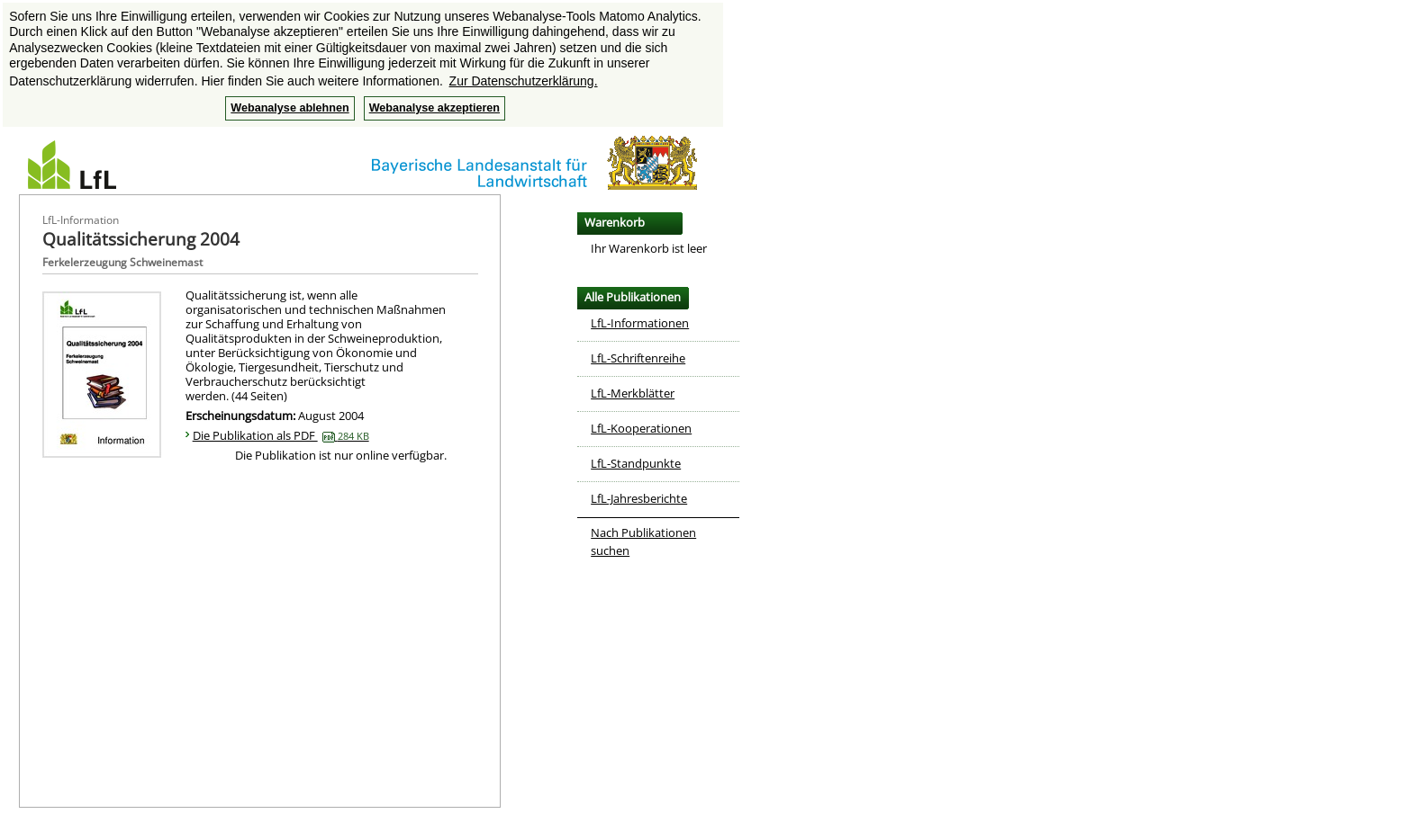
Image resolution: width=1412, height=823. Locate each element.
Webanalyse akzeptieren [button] (434, 108)
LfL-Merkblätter (632, 393)
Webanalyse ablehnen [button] (289, 108)
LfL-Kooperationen (641, 428)
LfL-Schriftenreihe (638, 358)
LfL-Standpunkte (636, 463)
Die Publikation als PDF (281, 435)
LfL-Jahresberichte (639, 498)
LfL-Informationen (640, 323)
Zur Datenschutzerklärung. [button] (523, 81)
